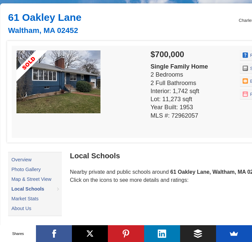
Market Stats (25, 198)
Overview (21, 159)
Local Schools (27, 189)
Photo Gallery (26, 169)
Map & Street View (31, 179)
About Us (21, 208)
